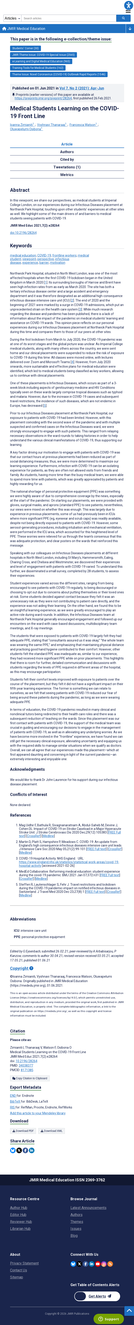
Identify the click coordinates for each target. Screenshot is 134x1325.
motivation (57, 262)
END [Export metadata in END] (13, 1095)
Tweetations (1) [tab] (67, 167)
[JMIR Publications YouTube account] (98, 1264)
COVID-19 (44, 255)
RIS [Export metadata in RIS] (12, 1107)
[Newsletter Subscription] (97, 1296)
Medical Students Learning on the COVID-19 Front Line (64, 112)
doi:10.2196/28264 (23, 233)
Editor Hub (18, 1215)
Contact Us (18, 1270)
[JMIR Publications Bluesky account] (73, 1264)
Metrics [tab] (67, 175)
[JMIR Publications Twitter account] (79, 1264)
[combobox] (68, 18)
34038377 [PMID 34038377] (26, 1065)
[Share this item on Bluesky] (13, 1150)
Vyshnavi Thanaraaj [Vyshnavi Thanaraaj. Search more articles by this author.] (52, 125)
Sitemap (16, 1277)
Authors (76, 1215)
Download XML (51, 1131)
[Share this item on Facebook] (25, 1150)
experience (30, 262)
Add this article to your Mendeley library (38, 1113)
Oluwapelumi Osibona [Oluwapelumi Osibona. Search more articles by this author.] (26, 129)
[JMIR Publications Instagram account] (104, 1264)
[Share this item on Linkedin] (31, 1150)
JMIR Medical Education (23, 29)
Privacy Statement (24, 1263)
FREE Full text (96, 849)
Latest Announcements (88, 1208)
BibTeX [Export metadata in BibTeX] (15, 1101)
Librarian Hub (20, 1229)
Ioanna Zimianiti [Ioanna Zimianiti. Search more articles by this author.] (22, 125)
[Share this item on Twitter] (19, 1150)
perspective (45, 259)
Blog (74, 1235)
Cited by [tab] (67, 159)
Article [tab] (67, 144)
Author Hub (18, 1208)
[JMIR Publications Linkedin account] (91, 1264)
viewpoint (29, 259)
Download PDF (23, 1131)
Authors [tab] (67, 152)
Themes (76, 1222)
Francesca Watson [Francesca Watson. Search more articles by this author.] (84, 125)
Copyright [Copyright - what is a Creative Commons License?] (21, 968)
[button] (129, 5)
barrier (44, 262)
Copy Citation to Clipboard (30, 1078)
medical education (23, 255)
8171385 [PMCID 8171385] (27, 1070)
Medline (48, 836)
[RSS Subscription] (110, 1264)
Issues (75, 1229)
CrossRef (33, 836)
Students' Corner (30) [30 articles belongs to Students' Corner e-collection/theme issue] (25, 48)
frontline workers (64, 255)
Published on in (58, 88)
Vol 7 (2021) (82, 88)
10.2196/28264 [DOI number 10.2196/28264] (26, 1061)
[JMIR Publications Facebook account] (85, 1264)
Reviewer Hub (21, 1222)
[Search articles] (123, 18)
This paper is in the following (61, 39)
